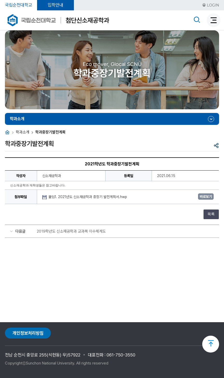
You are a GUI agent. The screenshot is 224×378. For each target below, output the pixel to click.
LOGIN (210, 5)
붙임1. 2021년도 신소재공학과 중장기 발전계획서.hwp (88, 197)
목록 (211, 214)
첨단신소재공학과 (87, 20)
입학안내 (55, 5)
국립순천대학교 (18, 5)
